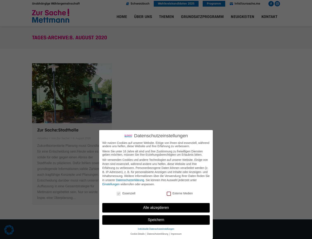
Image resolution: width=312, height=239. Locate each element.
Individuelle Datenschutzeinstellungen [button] (156, 229)
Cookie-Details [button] (137, 234)
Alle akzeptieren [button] (156, 208)
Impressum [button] (176, 234)
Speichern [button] (156, 220)
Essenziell (126, 193)
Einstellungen (111, 184)
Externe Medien (180, 193)
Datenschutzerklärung (130, 180)
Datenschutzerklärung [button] (158, 234)
